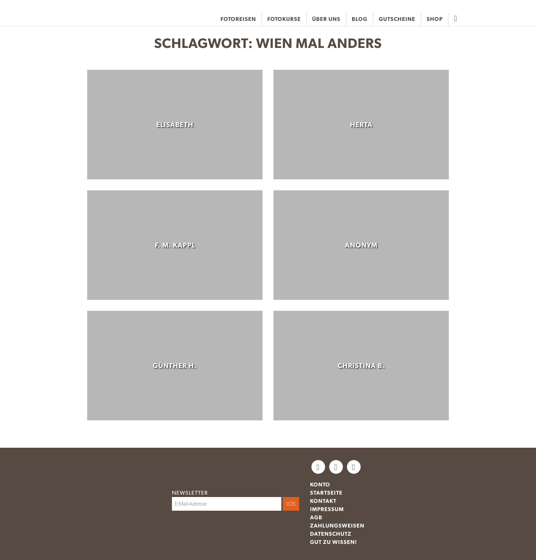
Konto (320, 484)
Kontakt (323, 501)
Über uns (326, 19)
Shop (435, 19)
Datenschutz (330, 534)
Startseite (326, 492)
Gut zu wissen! (333, 542)
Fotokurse (284, 19)
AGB (316, 517)
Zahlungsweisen (337, 525)
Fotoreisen (238, 19)
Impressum (327, 509)
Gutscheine (397, 19)
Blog (359, 19)
